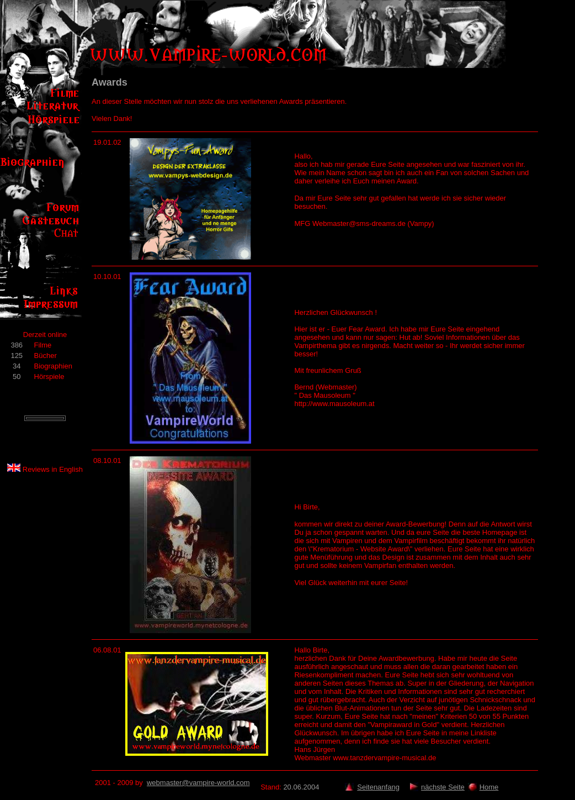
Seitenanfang (378, 787)
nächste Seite (443, 787)
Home (489, 787)
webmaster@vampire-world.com (198, 782)
